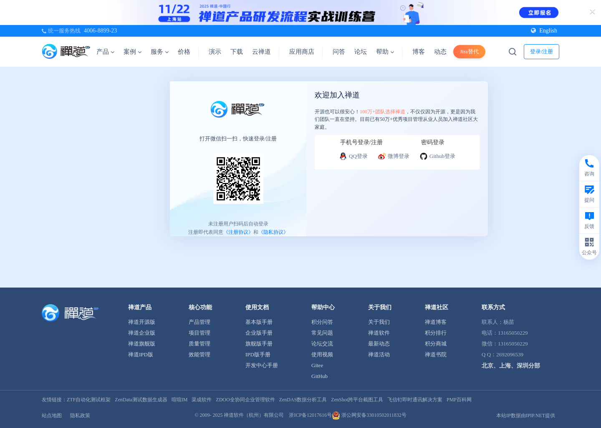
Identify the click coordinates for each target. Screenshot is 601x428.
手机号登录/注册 (361, 142)
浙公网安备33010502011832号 (369, 415)
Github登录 (437, 156)
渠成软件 (202, 400)
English (544, 31)
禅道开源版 (141, 322)
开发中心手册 (261, 365)
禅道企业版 (141, 333)
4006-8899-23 (100, 31)
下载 (236, 51)
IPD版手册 (257, 354)
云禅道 (261, 51)
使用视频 (322, 354)
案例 (132, 51)
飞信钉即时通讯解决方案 (414, 400)
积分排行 (436, 333)
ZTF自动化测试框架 (89, 400)
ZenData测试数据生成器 (141, 400)
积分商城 (436, 343)
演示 (215, 51)
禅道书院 (436, 354)
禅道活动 (379, 354)
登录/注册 (541, 51)
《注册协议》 (238, 232)
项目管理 (199, 333)
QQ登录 (353, 156)
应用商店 (301, 51)
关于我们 (379, 322)
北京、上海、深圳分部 (511, 366)
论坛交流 (322, 343)
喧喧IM (180, 400)
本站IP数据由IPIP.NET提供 (525, 415)
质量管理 (199, 343)
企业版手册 (259, 333)
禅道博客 (436, 322)
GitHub (319, 376)
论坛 (360, 51)
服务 (160, 51)
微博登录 (393, 156)
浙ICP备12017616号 (310, 415)
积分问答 (322, 322)
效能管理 (199, 354)
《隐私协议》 (273, 232)
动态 (440, 51)
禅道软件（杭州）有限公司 (254, 415)
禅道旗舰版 (141, 343)
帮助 (385, 51)
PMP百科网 (459, 400)
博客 (418, 51)
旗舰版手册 (259, 343)
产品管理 (199, 322)
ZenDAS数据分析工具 (303, 400)
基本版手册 (259, 322)
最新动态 (379, 343)
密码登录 (432, 142)
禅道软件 (379, 333)
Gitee (317, 365)
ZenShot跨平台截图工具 (357, 400)
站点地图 (52, 415)
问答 (339, 51)
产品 (105, 51)
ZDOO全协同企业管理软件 (245, 400)
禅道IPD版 (140, 354)
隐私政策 (80, 415)
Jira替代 (469, 51)
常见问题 (322, 333)
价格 (184, 51)
